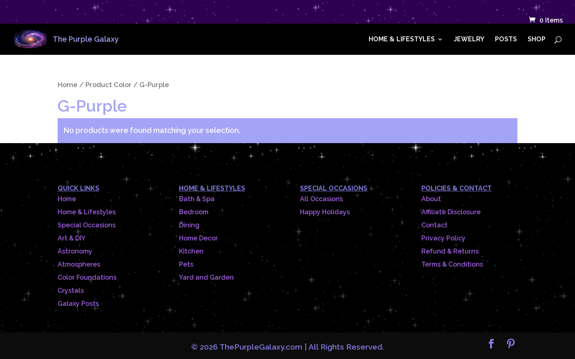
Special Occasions (87, 225)
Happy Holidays (325, 212)
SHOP (537, 39)
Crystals (71, 290)
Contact (434, 225)
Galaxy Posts (78, 303)
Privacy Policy (443, 238)
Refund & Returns (450, 251)
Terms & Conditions (452, 264)
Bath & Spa (197, 199)
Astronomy (75, 251)
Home (68, 85)
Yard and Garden (206, 277)
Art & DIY (71, 238)
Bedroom (193, 212)
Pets (186, 264)
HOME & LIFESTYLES (402, 39)
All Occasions (321, 199)
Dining (189, 225)
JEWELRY (469, 39)
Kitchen (191, 251)
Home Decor (198, 238)
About (431, 199)
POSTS (506, 39)
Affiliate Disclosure (451, 212)
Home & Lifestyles (87, 212)
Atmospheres (79, 264)
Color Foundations (87, 277)
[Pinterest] (511, 345)
